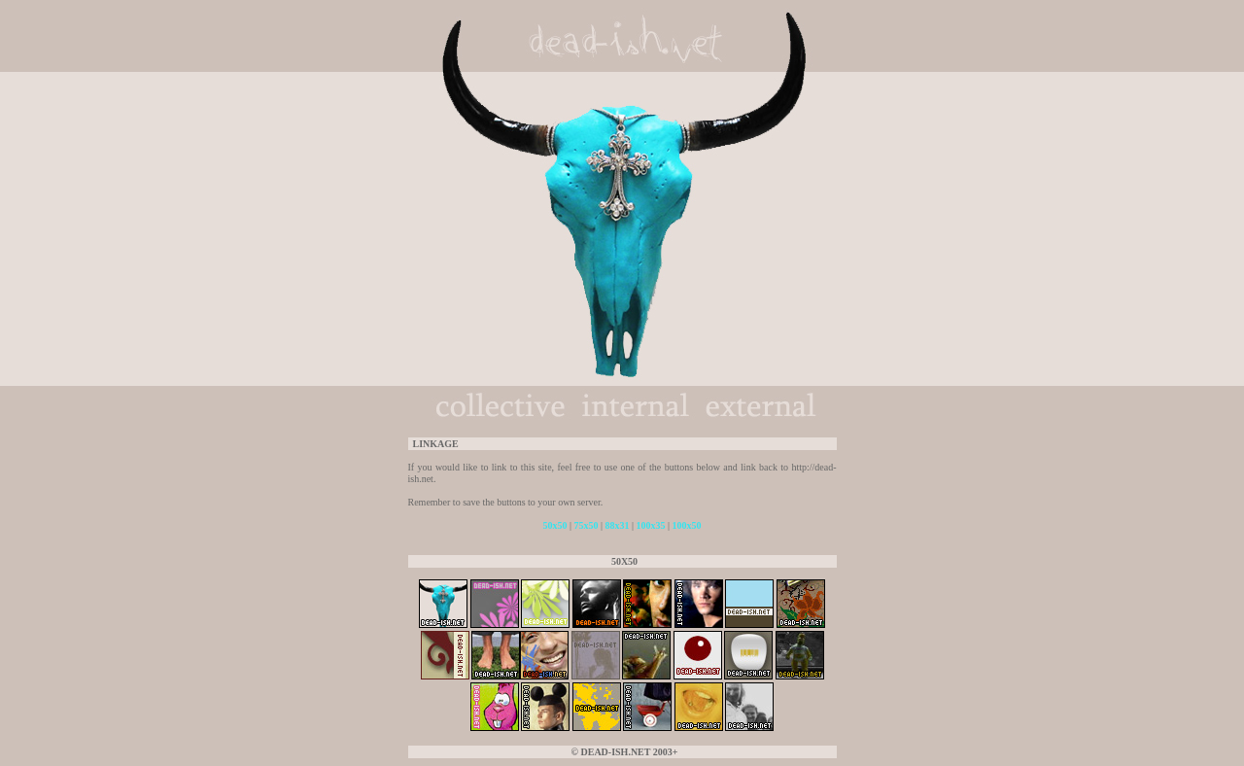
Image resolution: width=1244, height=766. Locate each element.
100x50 (687, 525)
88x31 (617, 525)
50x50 (554, 525)
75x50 (585, 525)
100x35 (651, 525)
